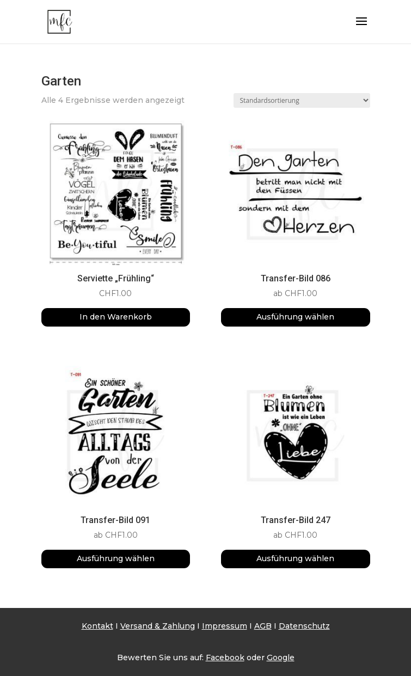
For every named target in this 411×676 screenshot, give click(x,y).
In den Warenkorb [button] (115, 317)
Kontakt (97, 626)
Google (281, 657)
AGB (263, 626)
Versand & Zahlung (157, 626)
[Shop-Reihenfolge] (302, 100)
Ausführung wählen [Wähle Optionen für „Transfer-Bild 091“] (116, 558)
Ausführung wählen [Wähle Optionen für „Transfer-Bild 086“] (295, 317)
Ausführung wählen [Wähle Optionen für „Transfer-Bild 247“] (295, 558)
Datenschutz (304, 626)
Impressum (224, 626)
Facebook (225, 657)
